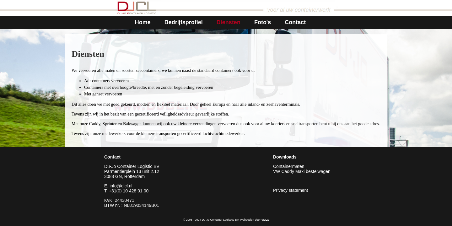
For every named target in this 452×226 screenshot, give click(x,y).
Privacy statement (290, 190)
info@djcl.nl (121, 185)
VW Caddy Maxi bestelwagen (302, 171)
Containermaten (288, 166)
